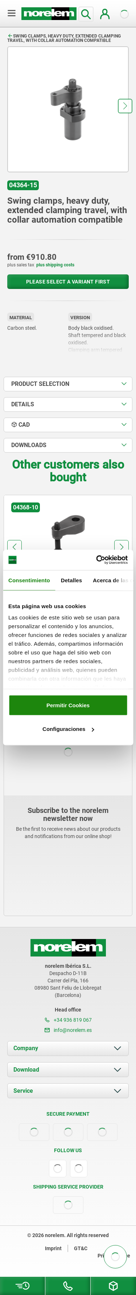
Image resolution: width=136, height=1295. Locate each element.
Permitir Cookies (68, 705)
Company (25, 1048)
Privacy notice (114, 1256)
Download (26, 1069)
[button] (125, 106)
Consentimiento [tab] (29, 580)
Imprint (53, 1248)
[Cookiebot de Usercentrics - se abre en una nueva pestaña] (97, 560)
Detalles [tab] (71, 580)
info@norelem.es (68, 1030)
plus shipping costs (55, 264)
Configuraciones (68, 729)
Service (23, 1090)
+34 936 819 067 (68, 1020)
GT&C (80, 1248)
